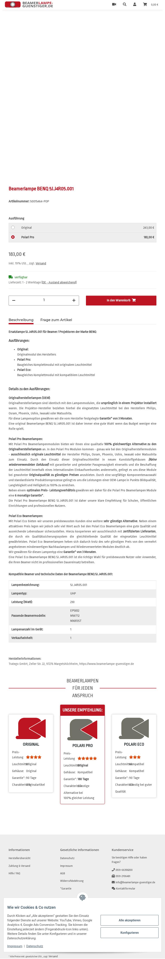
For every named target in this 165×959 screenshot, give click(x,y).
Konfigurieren (126, 932)
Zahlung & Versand (19, 866)
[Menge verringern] (14, 301)
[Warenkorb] (151, 4)
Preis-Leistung (17, 755)
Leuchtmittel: (18, 764)
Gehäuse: (18, 771)
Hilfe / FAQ (14, 873)
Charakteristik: (18, 785)
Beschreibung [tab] (21, 320)
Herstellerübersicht (20, 858)
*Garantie (65, 889)
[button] (124, 4)
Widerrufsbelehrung (72, 881)
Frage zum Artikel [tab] (56, 320)
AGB (62, 873)
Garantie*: (18, 778)
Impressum (18, 946)
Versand (41, 264)
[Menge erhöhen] (74, 301)
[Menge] (43, 300)
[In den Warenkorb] (12, 19)
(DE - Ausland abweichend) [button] (59, 283)
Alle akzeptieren (126, 920)
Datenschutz (38, 946)
